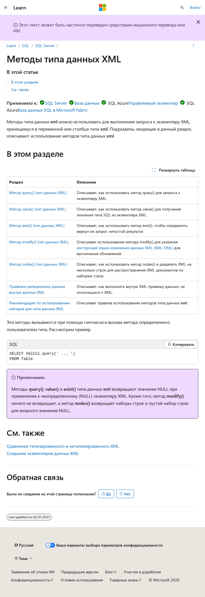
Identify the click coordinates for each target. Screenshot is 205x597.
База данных (86, 103)
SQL (25, 45)
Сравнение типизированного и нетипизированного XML (63, 446)
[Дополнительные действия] (193, 45)
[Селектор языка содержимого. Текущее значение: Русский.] (24, 545)
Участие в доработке (142, 571)
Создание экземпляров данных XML (43, 453)
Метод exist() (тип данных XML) (36, 225)
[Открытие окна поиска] (182, 8)
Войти (195, 7)
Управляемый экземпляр (153, 103)
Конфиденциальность (30, 580)
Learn (11, 45)
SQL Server (44, 45)
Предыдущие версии (79, 571)
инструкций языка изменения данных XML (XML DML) (125, 247)
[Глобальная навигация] (5, 8)
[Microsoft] (102, 7)
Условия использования (82, 580)
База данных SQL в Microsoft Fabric (53, 110)
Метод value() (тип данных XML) (37, 209)
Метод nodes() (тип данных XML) (38, 264)
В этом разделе (24, 82)
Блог (109, 571)
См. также (20, 89)
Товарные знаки (124, 580)
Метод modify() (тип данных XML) (39, 241)
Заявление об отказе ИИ (32, 571)
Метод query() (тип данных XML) (38, 192)
